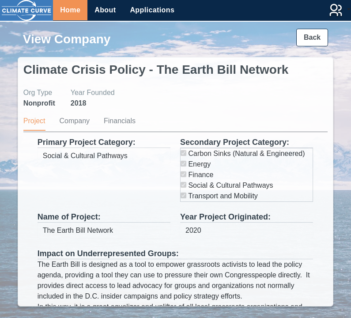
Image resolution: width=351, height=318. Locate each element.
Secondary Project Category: (234, 142)
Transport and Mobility (219, 196)
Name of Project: (69, 216)
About (105, 10)
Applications (152, 10)
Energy (196, 164)
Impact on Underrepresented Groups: (108, 253)
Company (75, 121)
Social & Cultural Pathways (227, 185)
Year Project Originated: (225, 216)
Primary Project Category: (87, 142)
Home (70, 10)
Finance (197, 174)
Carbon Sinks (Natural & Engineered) (243, 153)
